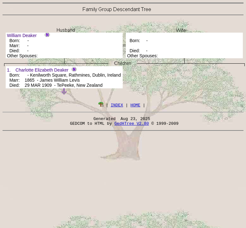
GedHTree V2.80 (131, 125)
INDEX (117, 105)
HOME (135, 105)
